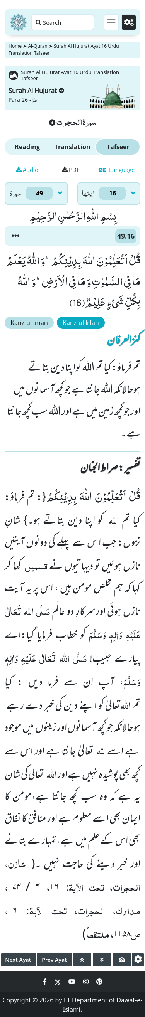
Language (117, 169)
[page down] (102, 960)
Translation (72, 147)
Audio (27, 169)
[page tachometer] (121, 960)
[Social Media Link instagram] (86, 981)
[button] (15, 236)
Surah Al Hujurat (36, 90)
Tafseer (118, 147)
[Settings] (128, 22)
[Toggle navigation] (111, 22)
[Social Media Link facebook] (45, 981)
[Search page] (63, 22)
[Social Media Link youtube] (72, 981)
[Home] (18, 22)
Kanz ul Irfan (81, 322)
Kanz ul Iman (29, 322)
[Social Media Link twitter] (58, 981)
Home (15, 46)
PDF (71, 169)
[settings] (138, 960)
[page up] (82, 960)
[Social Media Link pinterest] (99, 981)
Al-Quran (37, 46)
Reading (27, 147)
